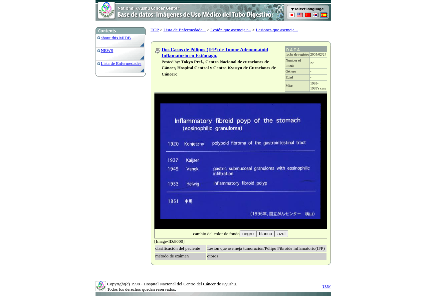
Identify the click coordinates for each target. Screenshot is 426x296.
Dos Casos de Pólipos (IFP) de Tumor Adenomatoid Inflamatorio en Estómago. (215, 52)
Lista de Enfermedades (121, 63)
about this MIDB (116, 37)
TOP (155, 29)
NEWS (107, 50)
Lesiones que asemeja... (277, 29)
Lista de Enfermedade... (184, 29)
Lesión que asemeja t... (230, 29)
